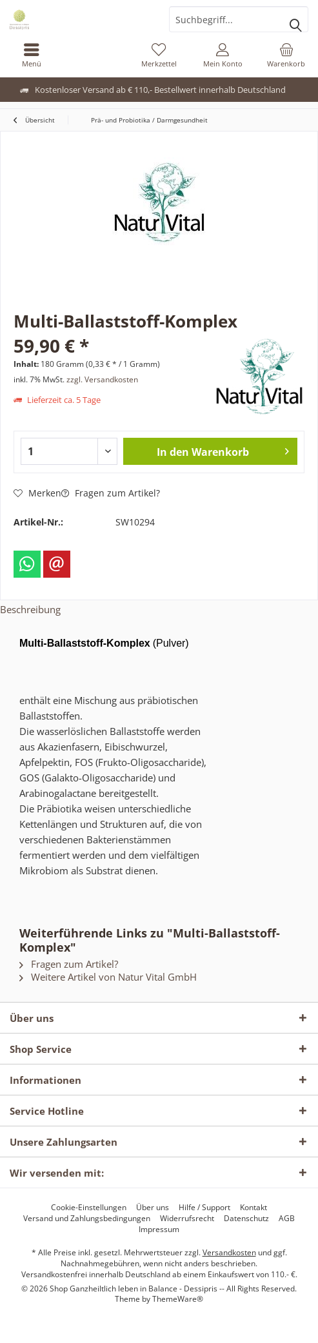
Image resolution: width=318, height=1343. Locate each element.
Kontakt (253, 1207)
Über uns (152, 1207)
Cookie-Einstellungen (88, 1207)
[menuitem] (32, 54)
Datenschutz (246, 1218)
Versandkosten (229, 1252)
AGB (287, 1218)
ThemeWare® (177, 1298)
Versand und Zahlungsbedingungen (86, 1218)
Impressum (159, 1229)
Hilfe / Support (204, 1207)
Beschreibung (30, 609)
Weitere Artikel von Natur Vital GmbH (108, 976)
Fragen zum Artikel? (110, 493)
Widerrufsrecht (187, 1218)
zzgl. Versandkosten (102, 379)
